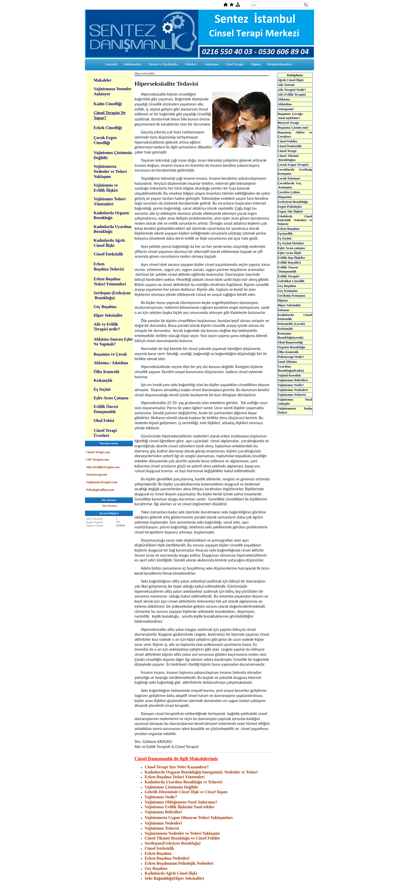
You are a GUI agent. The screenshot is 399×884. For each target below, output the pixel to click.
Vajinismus (211, 64)
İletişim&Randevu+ (280, 64)
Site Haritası (109, 506)
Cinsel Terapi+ (235, 64)
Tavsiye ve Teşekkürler (163, 64)
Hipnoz (256, 64)
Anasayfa (111, 64)
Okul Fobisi (104, 420)
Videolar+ (191, 64)
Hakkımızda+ (133, 64)
